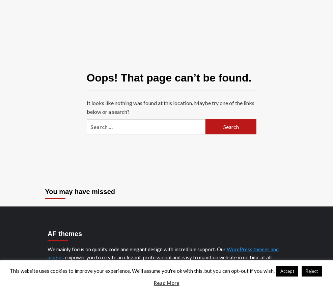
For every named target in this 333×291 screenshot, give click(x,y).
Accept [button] (287, 271)
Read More (166, 283)
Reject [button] (312, 271)
